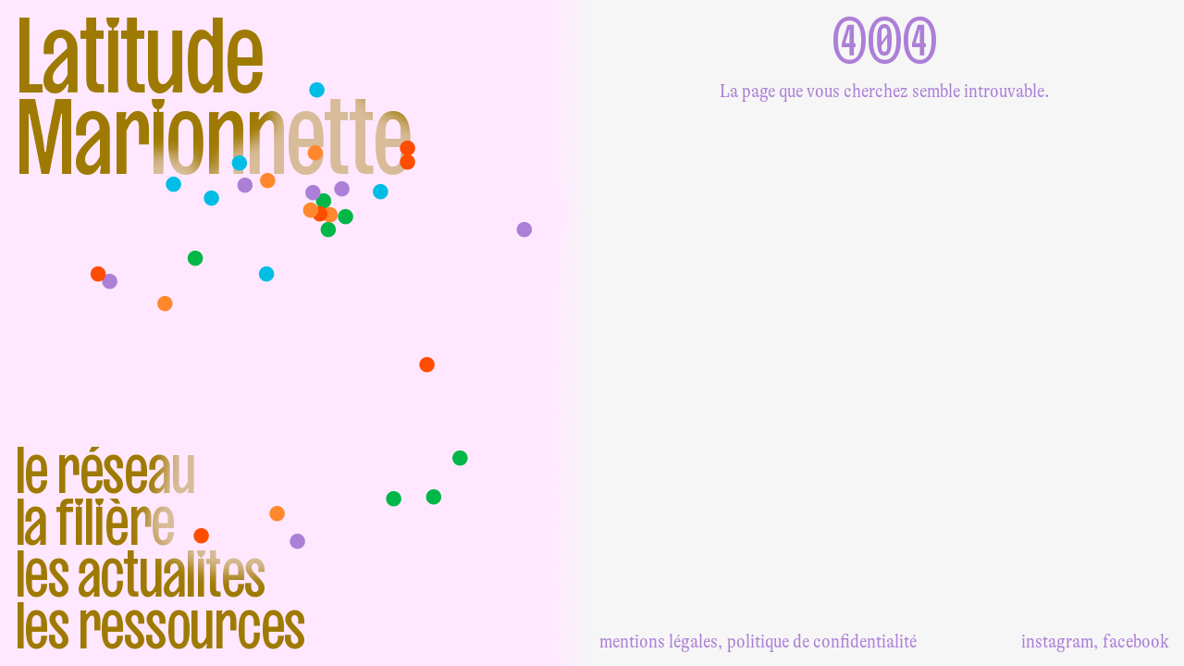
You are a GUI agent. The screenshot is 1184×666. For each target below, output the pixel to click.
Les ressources (160, 625)
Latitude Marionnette (214, 96)
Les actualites (140, 573)
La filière (95, 521)
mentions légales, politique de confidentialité (758, 641)
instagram (1057, 641)
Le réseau (105, 469)
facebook (1136, 641)
